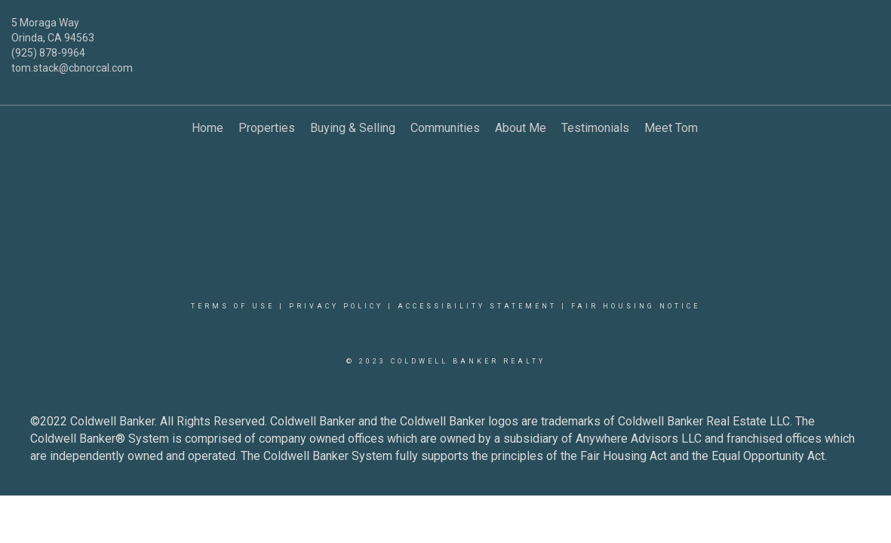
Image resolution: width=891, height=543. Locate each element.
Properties (266, 128)
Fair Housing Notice (635, 306)
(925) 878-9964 (48, 53)
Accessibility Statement (477, 306)
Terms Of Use (233, 306)
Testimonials (595, 128)
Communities (445, 128)
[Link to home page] (446, 34)
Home (207, 128)
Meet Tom (671, 128)
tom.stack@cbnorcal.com (72, 68)
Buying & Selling (352, 128)
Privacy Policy (336, 306)
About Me (520, 128)
